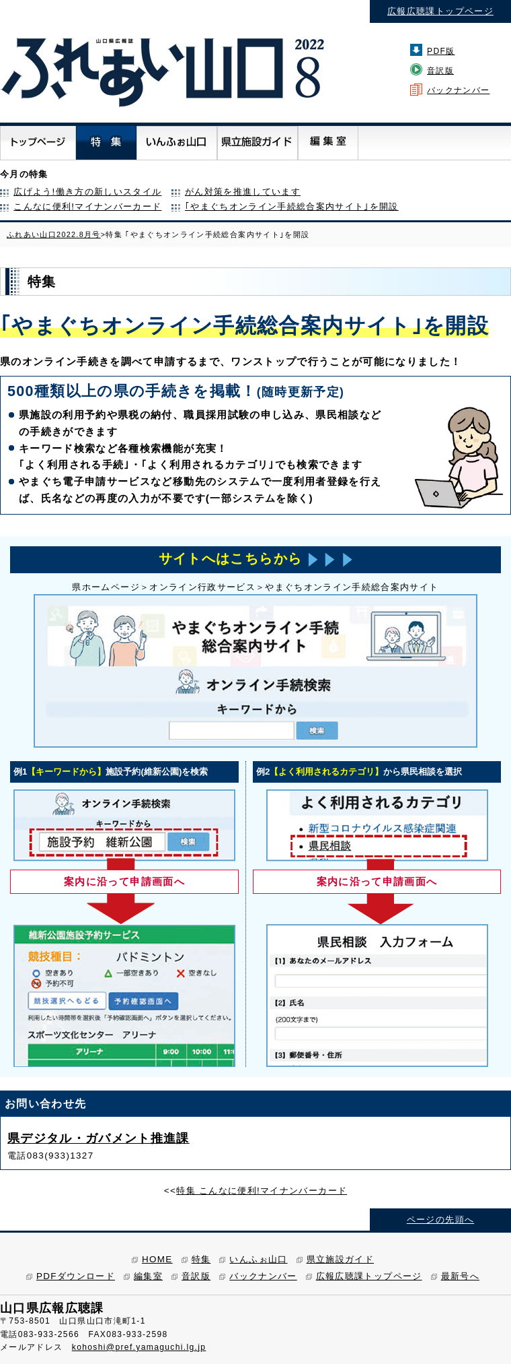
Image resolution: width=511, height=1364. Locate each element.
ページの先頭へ (440, 1219)
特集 (201, 1259)
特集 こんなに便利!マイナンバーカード (261, 1191)
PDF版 (441, 51)
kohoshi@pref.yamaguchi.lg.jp (139, 1347)
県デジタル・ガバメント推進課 (98, 1138)
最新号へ (460, 1276)
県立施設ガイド (340, 1259)
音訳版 (440, 70)
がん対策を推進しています (243, 192)
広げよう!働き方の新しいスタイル (87, 192)
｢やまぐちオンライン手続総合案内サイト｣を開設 (292, 206)
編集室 (148, 1276)
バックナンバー (458, 90)
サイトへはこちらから (255, 558)
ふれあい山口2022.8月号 (54, 234)
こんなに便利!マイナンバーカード (87, 206)
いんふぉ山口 (258, 1259)
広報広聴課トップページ (440, 11)
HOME (157, 1259)
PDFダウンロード (75, 1276)
